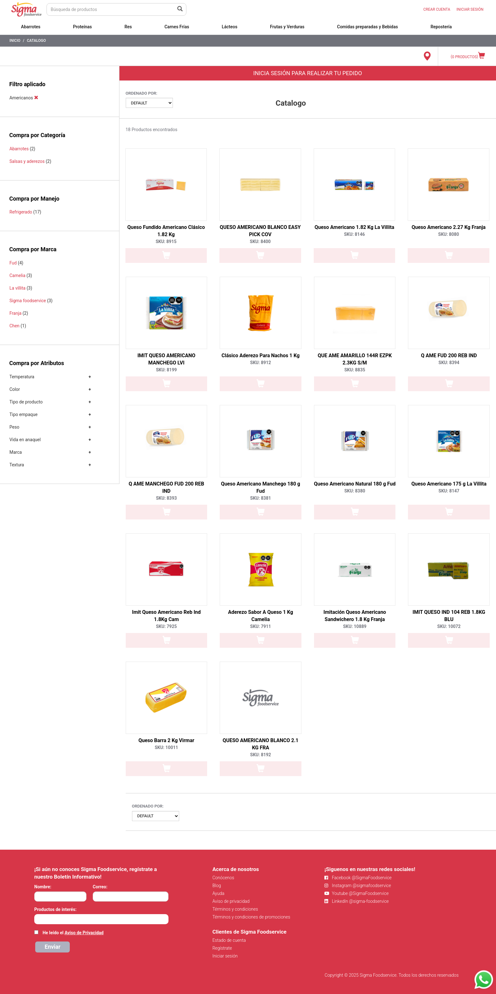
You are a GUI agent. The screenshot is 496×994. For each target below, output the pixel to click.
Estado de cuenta (229, 940)
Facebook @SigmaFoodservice (357, 877)
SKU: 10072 (448, 626)
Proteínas (82, 26)
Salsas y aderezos (27, 161)
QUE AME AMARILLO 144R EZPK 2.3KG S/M (355, 359)
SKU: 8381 (260, 498)
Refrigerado (20, 211)
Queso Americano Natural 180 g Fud (355, 484)
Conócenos (223, 877)
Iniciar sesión (225, 955)
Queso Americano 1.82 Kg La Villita (354, 227)
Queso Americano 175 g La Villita (449, 484)
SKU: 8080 (448, 234)
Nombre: (42, 886)
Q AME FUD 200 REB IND (449, 355)
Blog (216, 885)
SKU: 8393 (166, 498)
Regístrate (222, 948)
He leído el (72, 932)
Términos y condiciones (235, 909)
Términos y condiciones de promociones (251, 916)
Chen (14, 325)
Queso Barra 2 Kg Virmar (166, 740)
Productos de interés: (55, 909)
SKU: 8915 (166, 241)
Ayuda (218, 893)
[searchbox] (37, 918)
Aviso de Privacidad (83, 932)
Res (128, 26)
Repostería (441, 26)
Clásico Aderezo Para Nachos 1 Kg (261, 355)
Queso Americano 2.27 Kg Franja (448, 227)
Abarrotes (31, 26)
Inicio (14, 40)
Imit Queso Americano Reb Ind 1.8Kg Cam (166, 615)
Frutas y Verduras (287, 26)
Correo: (100, 886)
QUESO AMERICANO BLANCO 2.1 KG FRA (260, 744)
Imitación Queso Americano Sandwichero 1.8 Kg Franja (354, 615)
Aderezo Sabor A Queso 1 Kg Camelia (260, 615)
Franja (15, 313)
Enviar (52, 946)
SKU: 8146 (354, 234)
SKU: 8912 (260, 362)
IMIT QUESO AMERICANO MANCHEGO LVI (166, 359)
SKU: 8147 (448, 490)
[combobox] (101, 919)
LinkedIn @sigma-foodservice (356, 901)
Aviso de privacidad (231, 901)
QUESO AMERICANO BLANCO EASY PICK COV (260, 230)
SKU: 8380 (354, 490)
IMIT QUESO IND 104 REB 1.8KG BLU (449, 615)
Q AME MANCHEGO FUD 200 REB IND (166, 487)
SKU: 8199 (166, 369)
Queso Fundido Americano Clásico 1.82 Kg (166, 230)
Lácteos (229, 26)
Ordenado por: (141, 93)
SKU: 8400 (260, 241)
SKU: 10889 (354, 626)
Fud (13, 262)
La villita (17, 288)
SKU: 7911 (260, 626)
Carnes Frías (176, 26)
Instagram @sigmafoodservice (357, 885)
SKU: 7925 (166, 626)
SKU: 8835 (354, 369)
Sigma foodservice (27, 300)
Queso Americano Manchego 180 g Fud (260, 487)
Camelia (17, 275)
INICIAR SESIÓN (469, 9)
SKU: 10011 (166, 747)
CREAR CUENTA (436, 9)
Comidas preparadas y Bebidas (367, 26)
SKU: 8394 (448, 362)
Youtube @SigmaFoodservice (356, 893)
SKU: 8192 (260, 754)
